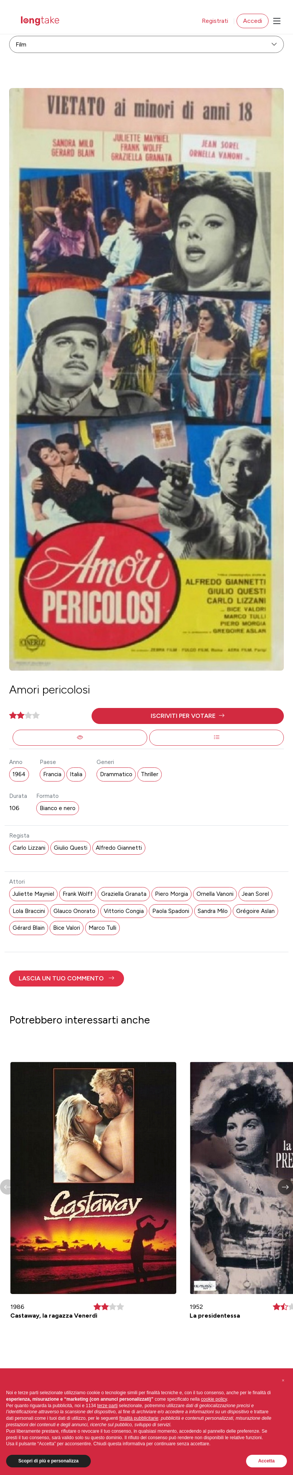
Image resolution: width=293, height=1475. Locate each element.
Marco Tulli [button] (102, 927)
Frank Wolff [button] (78, 893)
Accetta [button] (266, 1461)
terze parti (107, 1405)
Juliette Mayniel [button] (33, 893)
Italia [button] (76, 774)
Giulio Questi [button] (70, 847)
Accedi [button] (252, 20)
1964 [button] (19, 774)
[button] (188, 716)
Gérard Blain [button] (29, 927)
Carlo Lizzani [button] (29, 847)
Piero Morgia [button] (171, 893)
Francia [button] (52, 774)
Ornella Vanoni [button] (214, 893)
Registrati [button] (215, 20)
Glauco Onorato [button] (74, 911)
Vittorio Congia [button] (124, 911)
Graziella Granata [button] (123, 893)
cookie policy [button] (214, 1399)
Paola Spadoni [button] (170, 911)
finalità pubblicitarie (138, 1418)
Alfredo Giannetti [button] (119, 847)
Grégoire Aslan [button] (255, 911)
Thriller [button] (149, 774)
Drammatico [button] (116, 774)
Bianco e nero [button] (58, 808)
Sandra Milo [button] (213, 911)
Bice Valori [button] (66, 927)
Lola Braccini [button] (29, 911)
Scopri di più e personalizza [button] (48, 1461)
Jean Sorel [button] (255, 893)
